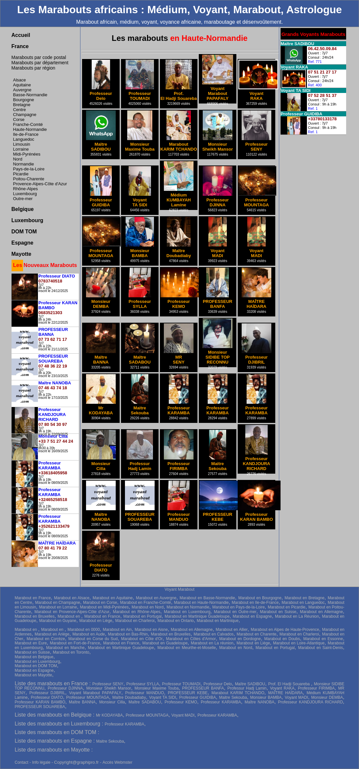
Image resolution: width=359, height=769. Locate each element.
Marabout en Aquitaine (113, 598)
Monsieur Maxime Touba (157, 688)
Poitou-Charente (29, 178)
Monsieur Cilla (112, 702)
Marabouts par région (33, 68)
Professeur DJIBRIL (47, 693)
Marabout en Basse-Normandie (207, 598)
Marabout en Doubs (282, 638)
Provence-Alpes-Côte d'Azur (40, 183)
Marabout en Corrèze (46, 638)
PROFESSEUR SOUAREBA (40, 706)
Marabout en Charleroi (134, 620)
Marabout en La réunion (212, 643)
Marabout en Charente (257, 634)
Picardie (21, 173)
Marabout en (69, 616)
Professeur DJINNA (65, 688)
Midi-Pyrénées (27, 154)
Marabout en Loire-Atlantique (298, 643)
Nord (17, 159)
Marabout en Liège (95, 620)
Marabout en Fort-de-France (75, 643)
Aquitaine (22, 84)
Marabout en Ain (117, 629)
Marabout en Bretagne (304, 598)
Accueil (21, 35)
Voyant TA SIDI (162, 697)
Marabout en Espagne (252, 616)
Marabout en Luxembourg (187, 611)
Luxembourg (25, 193)
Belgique (23, 209)
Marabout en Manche (65, 647)
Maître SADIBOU (250, 684)
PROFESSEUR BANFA (203, 688)
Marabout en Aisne (151, 629)
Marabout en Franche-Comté (145, 602)
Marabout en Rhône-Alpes (137, 611)
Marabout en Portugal (142, 616)
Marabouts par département (40, 62)
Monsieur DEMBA (327, 697)
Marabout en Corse (100, 602)
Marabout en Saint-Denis (320, 647)
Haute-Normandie (30, 129)
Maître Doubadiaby (129, 697)
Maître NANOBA (259, 702)
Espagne (23, 243)
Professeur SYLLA (142, 684)
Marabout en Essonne (323, 638)
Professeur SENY (107, 684)
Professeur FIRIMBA (316, 688)
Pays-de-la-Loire (29, 168)
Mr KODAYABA (109, 715)
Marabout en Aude (89, 634)
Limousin (21, 144)
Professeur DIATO (47, 697)
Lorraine (21, 149)
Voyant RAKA (282, 688)
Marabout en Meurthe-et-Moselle (186, 647)
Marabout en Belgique (34, 657)
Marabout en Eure (31, 643)
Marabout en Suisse (278, 611)
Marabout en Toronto (71, 652)
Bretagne (22, 104)
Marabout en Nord (148, 607)
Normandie (23, 164)
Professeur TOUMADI (181, 684)
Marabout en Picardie (286, 607)
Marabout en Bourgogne (260, 598)
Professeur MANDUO (144, 693)
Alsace (19, 79)
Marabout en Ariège (52, 634)
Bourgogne (23, 99)
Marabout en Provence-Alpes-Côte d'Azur (72, 611)
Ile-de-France (26, 134)
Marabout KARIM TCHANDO (238, 693)
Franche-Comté (28, 124)
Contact (21, 762)
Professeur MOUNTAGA (87, 697)
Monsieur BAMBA (266, 697)
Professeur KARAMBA (221, 702)
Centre (19, 109)
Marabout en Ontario (176, 620)
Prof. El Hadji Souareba (289, 684)
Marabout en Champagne (57, 602)
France (20, 46)
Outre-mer (23, 198)
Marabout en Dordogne (240, 638)
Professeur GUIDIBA (197, 697)
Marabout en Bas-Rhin (128, 634)
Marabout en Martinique (218, 620)
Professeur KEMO (181, 702)
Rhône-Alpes (25, 188)
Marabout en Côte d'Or (142, 638)
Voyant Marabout (179, 589)
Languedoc (23, 139)
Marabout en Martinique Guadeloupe (197, 616)
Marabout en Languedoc (303, 602)
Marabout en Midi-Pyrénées (104, 607)
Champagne (25, 114)
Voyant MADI (296, 697)
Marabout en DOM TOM (36, 666)
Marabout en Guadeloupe (165, 643)
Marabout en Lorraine (58, 607)
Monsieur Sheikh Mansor (108, 688)
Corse (19, 119)
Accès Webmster (117, 762)
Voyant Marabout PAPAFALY (95, 693)
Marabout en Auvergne (156, 598)
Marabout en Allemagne (321, 611)
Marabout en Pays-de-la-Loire (238, 607)
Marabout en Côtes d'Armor (191, 638)
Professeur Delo (217, 684)
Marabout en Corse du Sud (93, 638)
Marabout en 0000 (84, 629)
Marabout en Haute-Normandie (201, 602)
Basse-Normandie (30, 94)
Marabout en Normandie (187, 607)
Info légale (41, 762)
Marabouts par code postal (39, 57)
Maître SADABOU (145, 702)
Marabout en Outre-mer (235, 611)
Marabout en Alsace (72, 598)
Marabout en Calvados (213, 634)
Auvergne (22, 89)
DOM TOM (24, 231)
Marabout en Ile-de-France (255, 602)
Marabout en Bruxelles (35, 616)
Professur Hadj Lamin (247, 688)
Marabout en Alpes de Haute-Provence (285, 629)
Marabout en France (33, 598)
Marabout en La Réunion (297, 616)
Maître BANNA (82, 702)
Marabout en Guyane (57, 620)
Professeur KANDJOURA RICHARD (310, 702)
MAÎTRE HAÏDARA (285, 693)
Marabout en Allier (232, 629)
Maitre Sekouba (233, 697)
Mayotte (21, 254)
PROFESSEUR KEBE (188, 693)
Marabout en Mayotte (33, 675)
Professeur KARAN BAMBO (40, 702)
